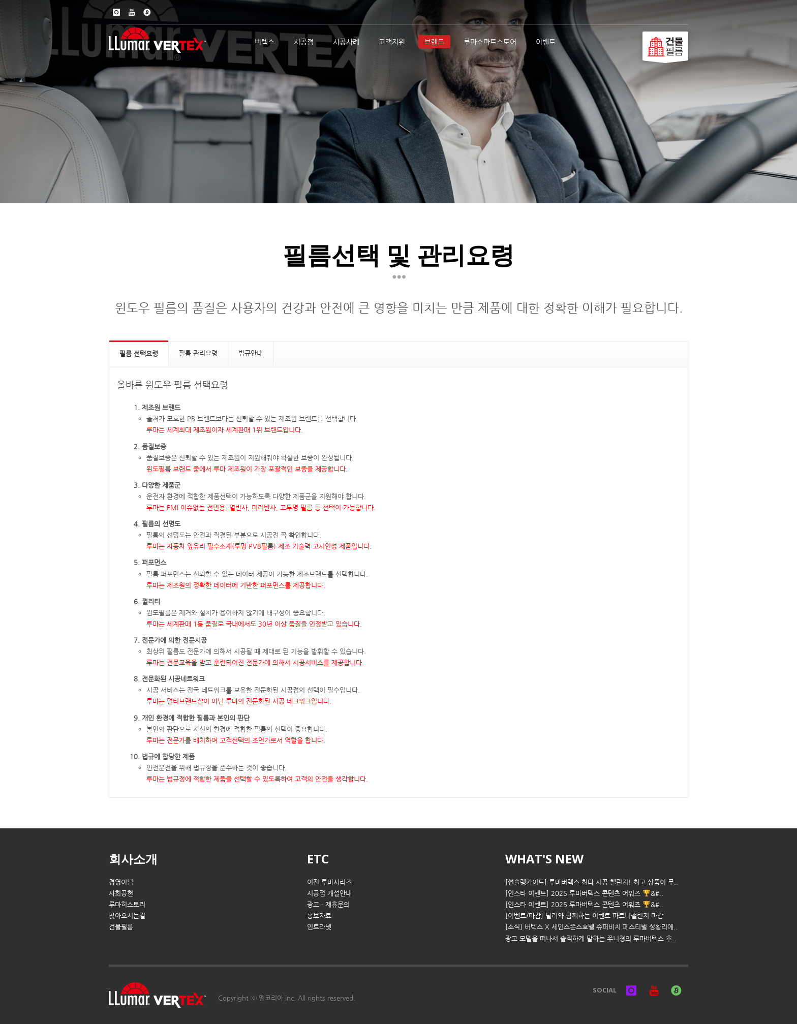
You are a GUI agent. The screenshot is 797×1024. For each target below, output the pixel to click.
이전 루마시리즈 (329, 882)
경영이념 (121, 882)
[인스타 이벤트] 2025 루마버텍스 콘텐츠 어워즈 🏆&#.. (584, 893)
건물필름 (121, 926)
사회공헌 (121, 893)
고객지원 (392, 42)
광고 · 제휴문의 (328, 904)
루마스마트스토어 (490, 42)
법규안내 (250, 353)
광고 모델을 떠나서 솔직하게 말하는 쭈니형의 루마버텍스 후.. (590, 938)
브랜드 (434, 42)
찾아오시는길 (127, 915)
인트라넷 (319, 926)
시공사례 (346, 42)
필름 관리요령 (198, 353)
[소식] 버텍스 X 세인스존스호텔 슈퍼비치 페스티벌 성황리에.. (591, 926)
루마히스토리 (127, 904)
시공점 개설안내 (329, 893)
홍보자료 (319, 915)
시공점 (304, 42)
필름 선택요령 (138, 353)
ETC (318, 858)
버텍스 (264, 42)
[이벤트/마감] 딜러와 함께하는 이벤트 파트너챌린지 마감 (584, 915)
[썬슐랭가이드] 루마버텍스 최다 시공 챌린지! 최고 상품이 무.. (591, 882)
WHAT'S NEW (544, 858)
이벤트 (546, 42)
